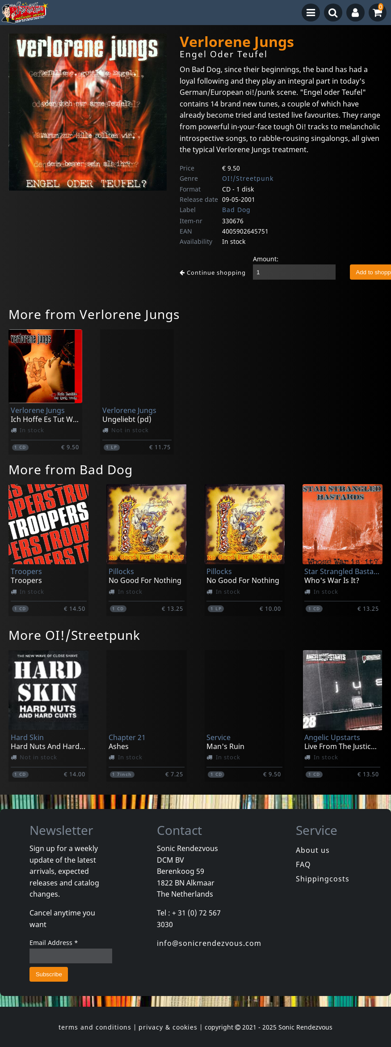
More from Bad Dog (70, 469)
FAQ (303, 864)
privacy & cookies (168, 1027)
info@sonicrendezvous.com (209, 943)
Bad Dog (236, 209)
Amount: (265, 259)
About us (313, 850)
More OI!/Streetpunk (74, 634)
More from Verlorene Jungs (94, 314)
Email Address (53, 942)
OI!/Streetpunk (247, 178)
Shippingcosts (322, 879)
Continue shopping (213, 272)
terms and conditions (95, 1027)
